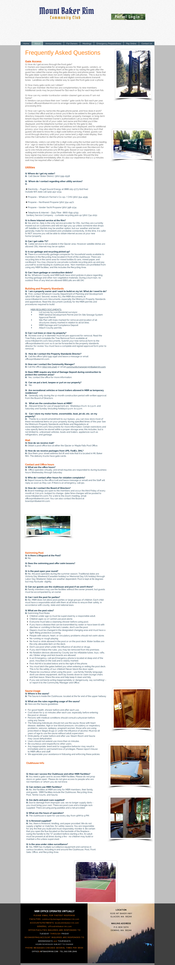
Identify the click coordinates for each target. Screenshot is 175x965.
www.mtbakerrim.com (36, 496)
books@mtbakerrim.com (67, 923)
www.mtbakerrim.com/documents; (43, 299)
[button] (72, 44)
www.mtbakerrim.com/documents (42, 426)
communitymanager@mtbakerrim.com (86, 367)
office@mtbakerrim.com (46, 103)
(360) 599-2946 (49, 367)
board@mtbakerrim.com (37, 501)
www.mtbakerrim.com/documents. (43, 340)
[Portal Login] (128, 17)
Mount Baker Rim (67, 11)
